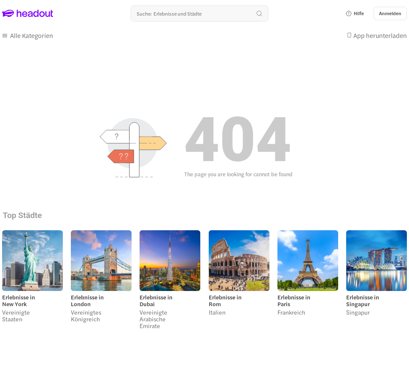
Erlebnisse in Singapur (362, 300)
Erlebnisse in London (87, 300)
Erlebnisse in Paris (293, 300)
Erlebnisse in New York (18, 300)
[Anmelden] (390, 13)
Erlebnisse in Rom (225, 300)
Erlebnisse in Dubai (156, 300)
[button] (354, 13)
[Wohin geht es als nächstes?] (199, 13)
